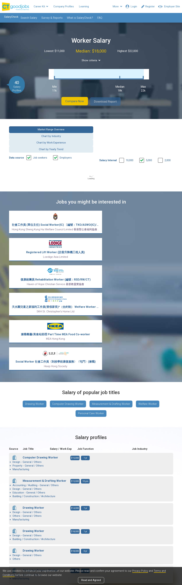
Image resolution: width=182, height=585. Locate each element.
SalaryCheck (10, 16)
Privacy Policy (140, 570)
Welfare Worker (149, 272)
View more (91, 481)
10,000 (129, 136)
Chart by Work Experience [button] (112, 125)
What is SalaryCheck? (78, 17)
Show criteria (91, 60)
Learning (84, 6)
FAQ (98, 17)
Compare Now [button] (72, 98)
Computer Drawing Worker (67, 272)
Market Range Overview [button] (27, 125)
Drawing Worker (32, 272)
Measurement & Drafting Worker (111, 272)
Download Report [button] (108, 98)
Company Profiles (63, 6)
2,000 (168, 136)
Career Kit (41, 6)
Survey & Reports (50, 17)
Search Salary (27, 17)
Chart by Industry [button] (70, 125)
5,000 (149, 136)
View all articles (91, 547)
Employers (66, 134)
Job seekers (40, 134)
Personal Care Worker (91, 282)
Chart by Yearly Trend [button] (154, 125)
